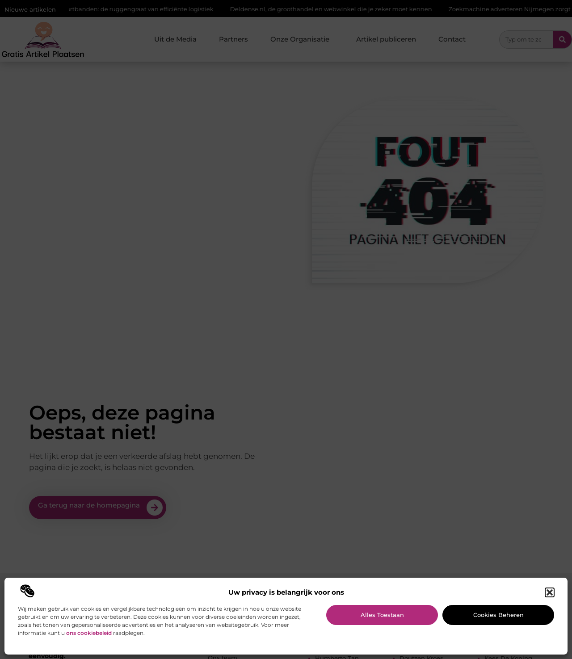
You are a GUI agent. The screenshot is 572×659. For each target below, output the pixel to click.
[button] (549, 592)
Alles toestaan (382, 614)
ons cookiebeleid (89, 633)
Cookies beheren (498, 614)
